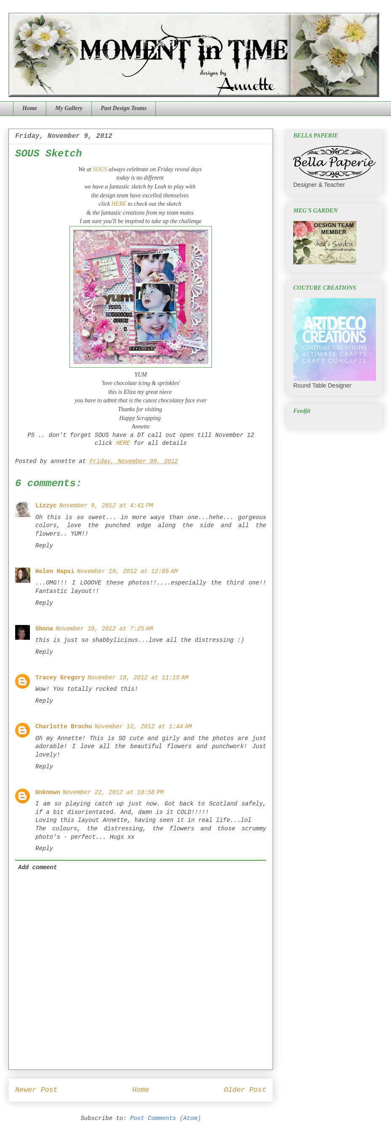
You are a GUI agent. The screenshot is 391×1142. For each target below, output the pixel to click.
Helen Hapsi (54, 571)
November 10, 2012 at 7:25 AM (104, 628)
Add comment (37, 867)
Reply (44, 545)
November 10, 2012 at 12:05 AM (127, 571)
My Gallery (69, 108)
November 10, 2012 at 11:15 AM (138, 677)
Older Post (245, 1090)
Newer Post (36, 1090)
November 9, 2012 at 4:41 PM (106, 505)
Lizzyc (45, 505)
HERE (118, 204)
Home (29, 108)
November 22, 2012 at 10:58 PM (113, 792)
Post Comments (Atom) (165, 1118)
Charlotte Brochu (63, 726)
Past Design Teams (124, 108)
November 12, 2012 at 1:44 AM (143, 726)
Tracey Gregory (60, 677)
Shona (44, 628)
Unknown (47, 792)
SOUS (100, 169)
